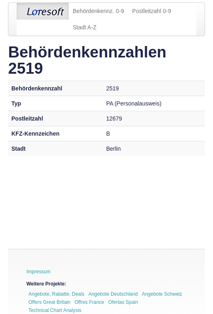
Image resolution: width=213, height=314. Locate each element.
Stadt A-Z (84, 27)
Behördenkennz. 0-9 (98, 11)
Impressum (38, 271)
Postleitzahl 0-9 (151, 11)
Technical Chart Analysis (54, 310)
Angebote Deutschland (112, 294)
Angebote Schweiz (162, 294)
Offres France (89, 302)
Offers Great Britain (49, 302)
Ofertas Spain (123, 302)
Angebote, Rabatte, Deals (56, 294)
